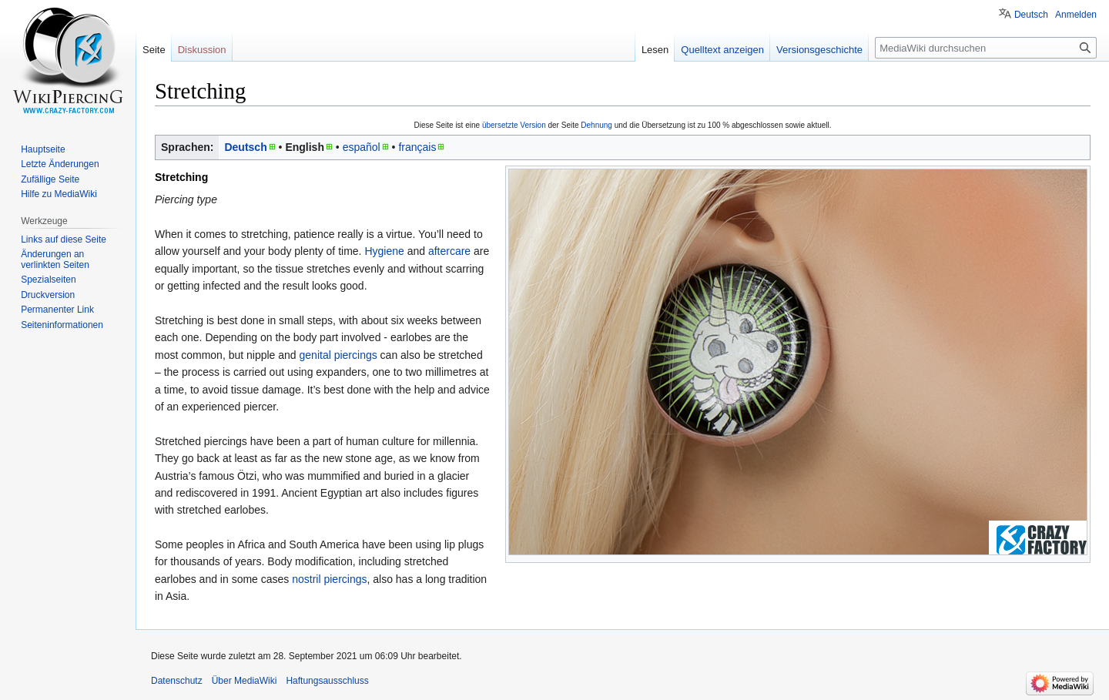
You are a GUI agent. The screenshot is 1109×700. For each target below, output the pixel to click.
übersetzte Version (514, 125)
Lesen (655, 49)
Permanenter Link (57, 309)
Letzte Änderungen (60, 164)
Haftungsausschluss (327, 680)
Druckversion (48, 295)
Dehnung (596, 125)
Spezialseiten (48, 279)
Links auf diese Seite (63, 239)
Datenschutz (177, 680)
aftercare (449, 251)
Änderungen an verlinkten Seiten (55, 259)
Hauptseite (43, 149)
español (361, 147)
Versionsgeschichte (819, 49)
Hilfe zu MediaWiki (59, 194)
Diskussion (202, 49)
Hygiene (384, 251)
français (417, 147)
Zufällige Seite (50, 179)
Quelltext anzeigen (722, 49)
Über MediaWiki (244, 680)
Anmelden (1076, 14)
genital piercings (338, 355)
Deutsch (245, 147)
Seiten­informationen (62, 325)
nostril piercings (329, 579)
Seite (154, 49)
